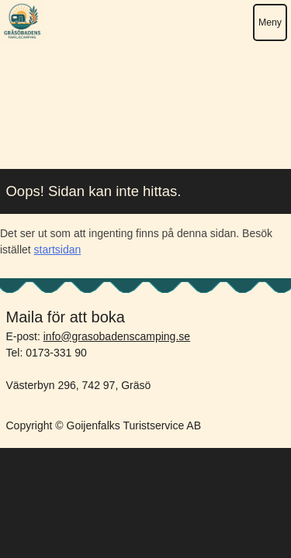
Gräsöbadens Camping (22, 22)
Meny (270, 22)
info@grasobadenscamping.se (116, 336)
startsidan (57, 249)
